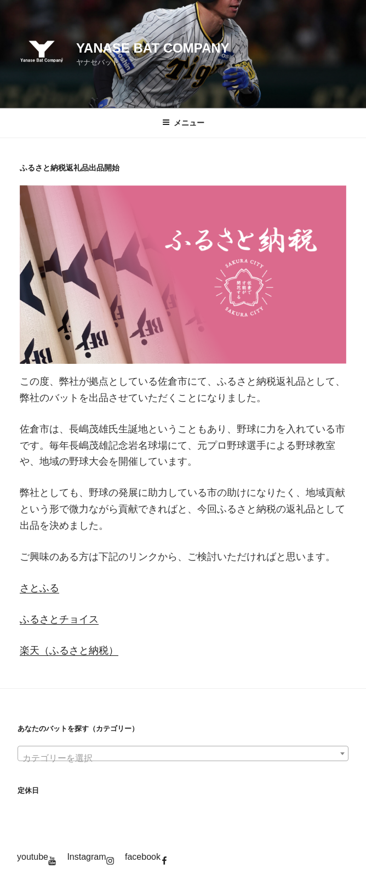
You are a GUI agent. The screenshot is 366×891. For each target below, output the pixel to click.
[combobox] (183, 753)
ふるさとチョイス (59, 619)
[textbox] (183, 758)
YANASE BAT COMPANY (153, 48)
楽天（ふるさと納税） (69, 650)
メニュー (183, 122)
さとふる (39, 587)
